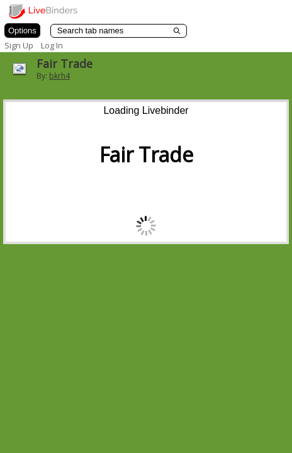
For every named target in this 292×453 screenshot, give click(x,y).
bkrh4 (59, 75)
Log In (52, 45)
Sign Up (18, 45)
